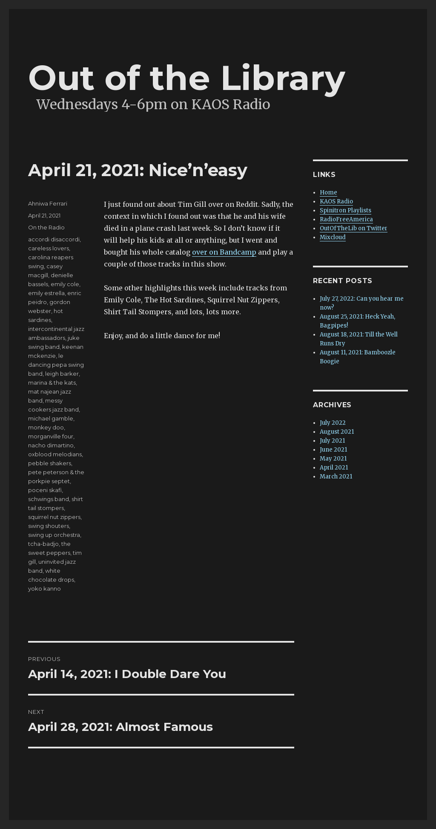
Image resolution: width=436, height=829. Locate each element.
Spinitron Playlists (345, 210)
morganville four (50, 436)
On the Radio (46, 227)
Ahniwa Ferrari (47, 203)
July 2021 (332, 440)
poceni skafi (45, 490)
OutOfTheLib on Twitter (353, 228)
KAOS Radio (336, 201)
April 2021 (334, 467)
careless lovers (48, 248)
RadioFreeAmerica (346, 219)
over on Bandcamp (224, 252)
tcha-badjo (43, 543)
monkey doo (46, 427)
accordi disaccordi (54, 239)
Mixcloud (333, 237)
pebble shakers (49, 463)
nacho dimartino (51, 445)
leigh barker (62, 373)
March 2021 (336, 476)
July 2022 (333, 422)
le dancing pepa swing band (56, 364)
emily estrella (46, 293)
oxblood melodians (55, 454)
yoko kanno (44, 588)
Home (328, 192)
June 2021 (333, 449)
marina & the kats (52, 382)
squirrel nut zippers (54, 516)
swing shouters (48, 525)
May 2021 (333, 458)
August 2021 (337, 431)
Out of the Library (186, 78)
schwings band (48, 499)
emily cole (65, 284)
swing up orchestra (54, 534)
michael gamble (50, 418)
